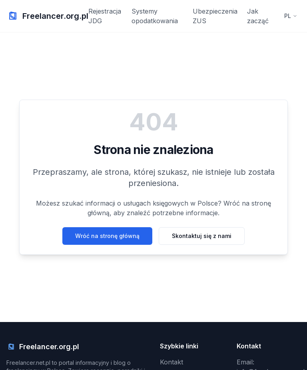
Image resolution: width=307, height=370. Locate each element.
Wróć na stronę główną (107, 235)
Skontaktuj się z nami (201, 235)
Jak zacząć (258, 16)
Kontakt (171, 362)
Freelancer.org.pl (55, 16)
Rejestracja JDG (104, 16)
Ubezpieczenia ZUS (215, 16)
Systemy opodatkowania (155, 16)
